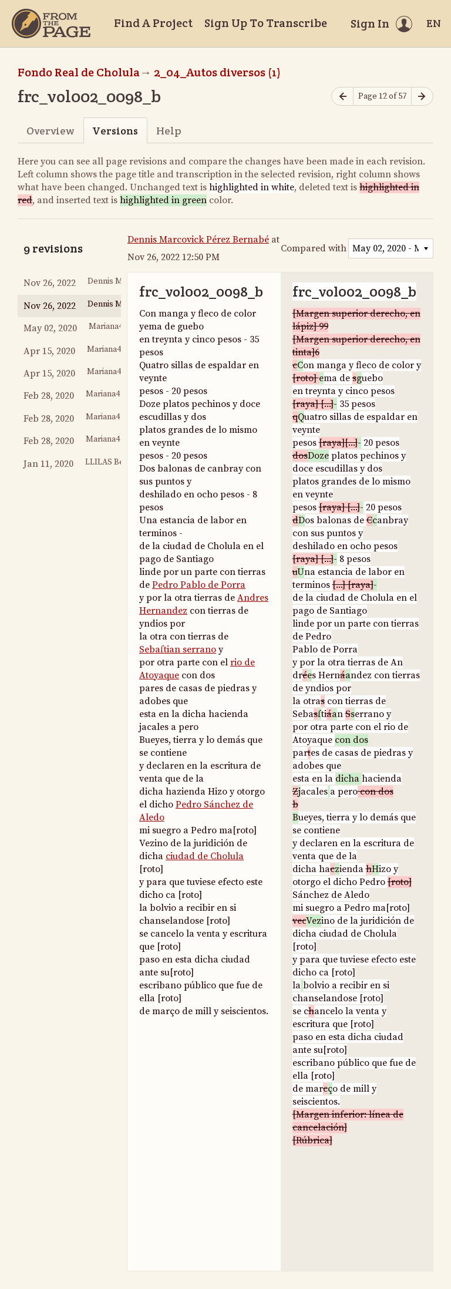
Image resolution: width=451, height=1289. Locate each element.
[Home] (51, 23)
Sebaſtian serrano (177, 649)
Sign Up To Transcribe (265, 23)
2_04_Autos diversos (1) (217, 72)
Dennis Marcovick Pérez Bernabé (198, 239)
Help (168, 130)
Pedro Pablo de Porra (198, 585)
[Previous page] (342, 96)
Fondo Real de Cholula (79, 72)
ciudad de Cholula (205, 856)
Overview (50, 130)
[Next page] (422, 96)
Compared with (313, 248)
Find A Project (153, 23)
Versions (115, 130)
